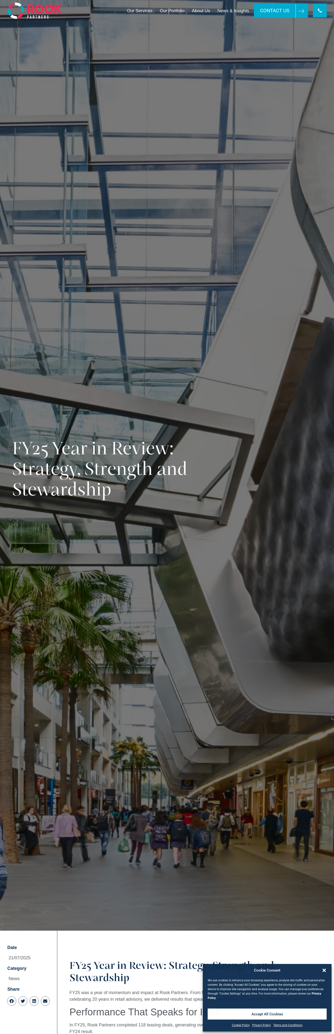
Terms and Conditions (287, 1025)
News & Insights (233, 10)
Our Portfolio (171, 10)
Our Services (139, 10)
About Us (200, 10)
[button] (324, 970)
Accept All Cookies (267, 1014)
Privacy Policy (261, 1025)
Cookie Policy (241, 1025)
